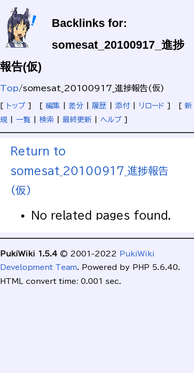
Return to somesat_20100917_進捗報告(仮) (89, 170)
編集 (53, 105)
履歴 (99, 105)
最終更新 (77, 119)
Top (9, 88)
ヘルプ (111, 119)
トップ (15, 105)
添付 (122, 105)
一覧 (23, 119)
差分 (76, 105)
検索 (46, 119)
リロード (152, 105)
